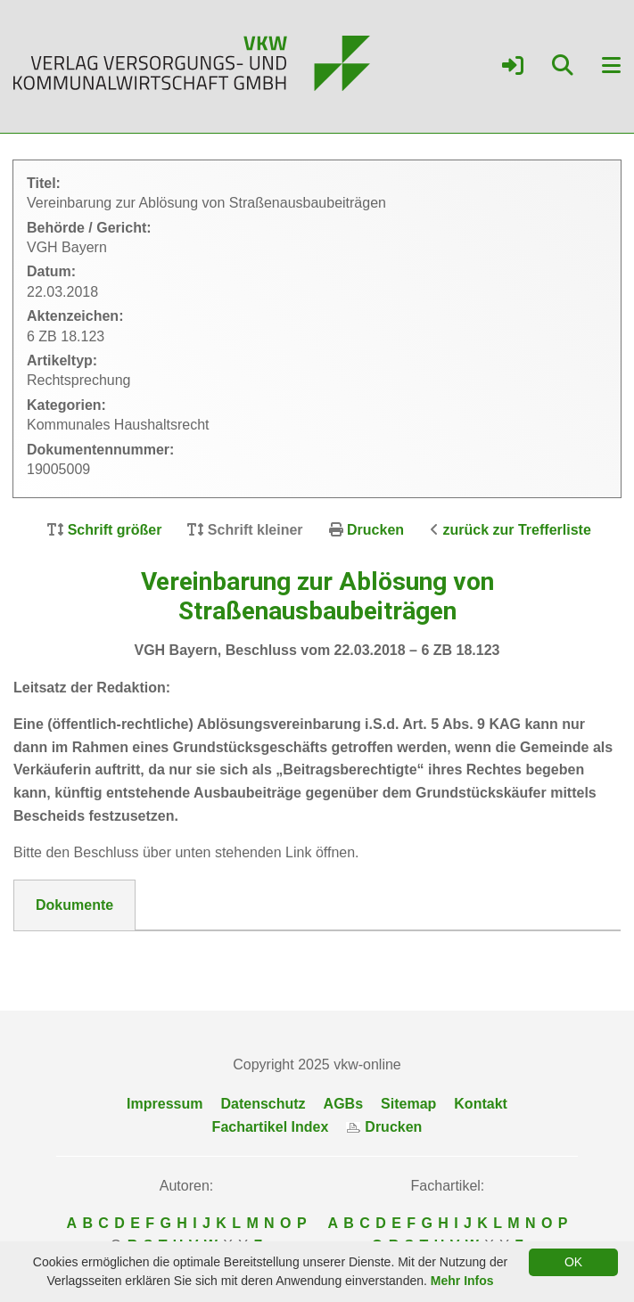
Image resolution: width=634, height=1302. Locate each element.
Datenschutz (262, 1103)
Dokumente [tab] (74, 905)
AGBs (343, 1103)
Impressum (164, 1103)
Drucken (375, 529)
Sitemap (408, 1103)
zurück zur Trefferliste (517, 529)
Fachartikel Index (270, 1126)
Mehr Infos (462, 1280)
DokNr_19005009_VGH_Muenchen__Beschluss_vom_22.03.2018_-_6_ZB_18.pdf (308, 953)
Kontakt (480, 1103)
